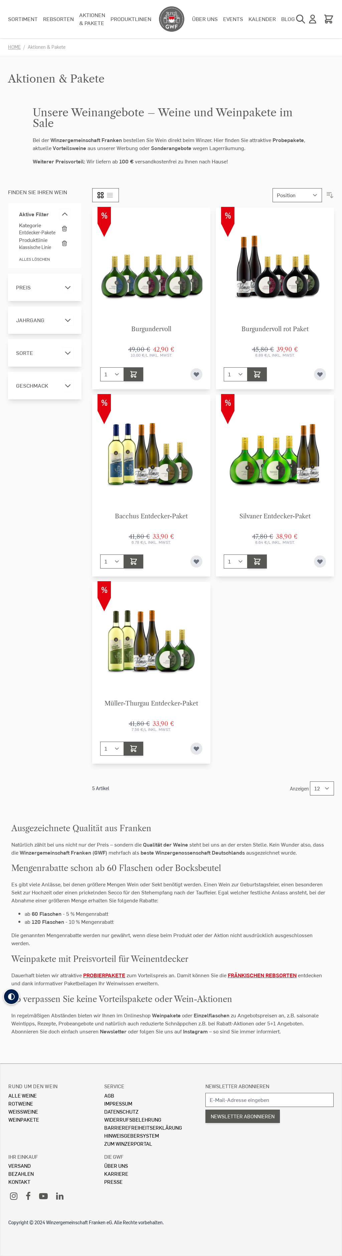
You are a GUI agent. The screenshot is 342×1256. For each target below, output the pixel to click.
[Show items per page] (322, 788)
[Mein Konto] (312, 19)
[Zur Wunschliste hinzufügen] (196, 374)
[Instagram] (13, 1195)
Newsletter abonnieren (237, 1086)
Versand (19, 1165)
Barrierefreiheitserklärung (143, 1127)
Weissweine (23, 1111)
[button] (11, 997)
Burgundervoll (151, 329)
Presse (113, 1181)
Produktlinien (131, 19)
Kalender (262, 19)
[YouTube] (43, 1195)
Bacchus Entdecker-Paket (151, 516)
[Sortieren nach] (297, 195)
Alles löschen (34, 259)
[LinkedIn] (59, 1195)
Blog (288, 19)
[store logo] (172, 19)
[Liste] (110, 195)
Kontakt (19, 1181)
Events (233, 19)
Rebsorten (58, 19)
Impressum (118, 1103)
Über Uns (116, 1165)
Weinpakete (23, 1119)
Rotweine (20, 1103)
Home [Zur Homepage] (14, 47)
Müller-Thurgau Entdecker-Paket (151, 703)
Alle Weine (22, 1095)
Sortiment (23, 19)
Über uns (205, 19)
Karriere (116, 1173)
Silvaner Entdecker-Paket (275, 516)
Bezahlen (21, 1173)
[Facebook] (28, 1195)
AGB (109, 1095)
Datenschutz (121, 1111)
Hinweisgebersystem (131, 1135)
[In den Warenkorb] (133, 374)
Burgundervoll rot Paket (275, 329)
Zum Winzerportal (128, 1143)
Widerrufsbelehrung (132, 1119)
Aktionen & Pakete (92, 19)
